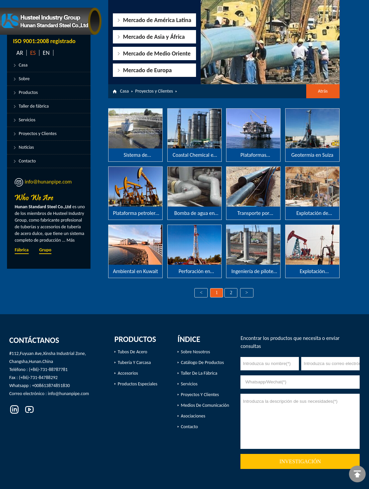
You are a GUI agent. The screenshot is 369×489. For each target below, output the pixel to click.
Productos (28, 92)
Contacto (27, 161)
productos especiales (138, 384)
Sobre (24, 79)
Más (70, 240)
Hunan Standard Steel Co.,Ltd (43, 207)
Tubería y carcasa (134, 362)
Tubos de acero (132, 352)
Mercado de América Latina (157, 20)
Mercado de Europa (147, 70)
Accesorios (128, 373)
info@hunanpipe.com (48, 181)
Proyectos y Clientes (37, 133)
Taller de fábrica (34, 106)
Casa (23, 65)
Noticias (26, 147)
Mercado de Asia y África (154, 36)
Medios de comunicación (205, 405)
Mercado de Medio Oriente (157, 53)
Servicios (27, 120)
